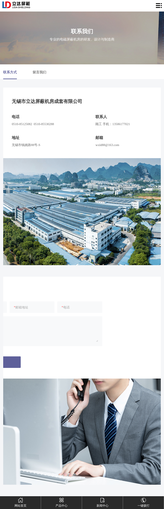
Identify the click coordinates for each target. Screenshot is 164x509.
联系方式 (10, 72)
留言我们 (39, 72)
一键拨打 (143, 501)
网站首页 (20, 501)
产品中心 (61, 501)
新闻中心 (102, 501)
